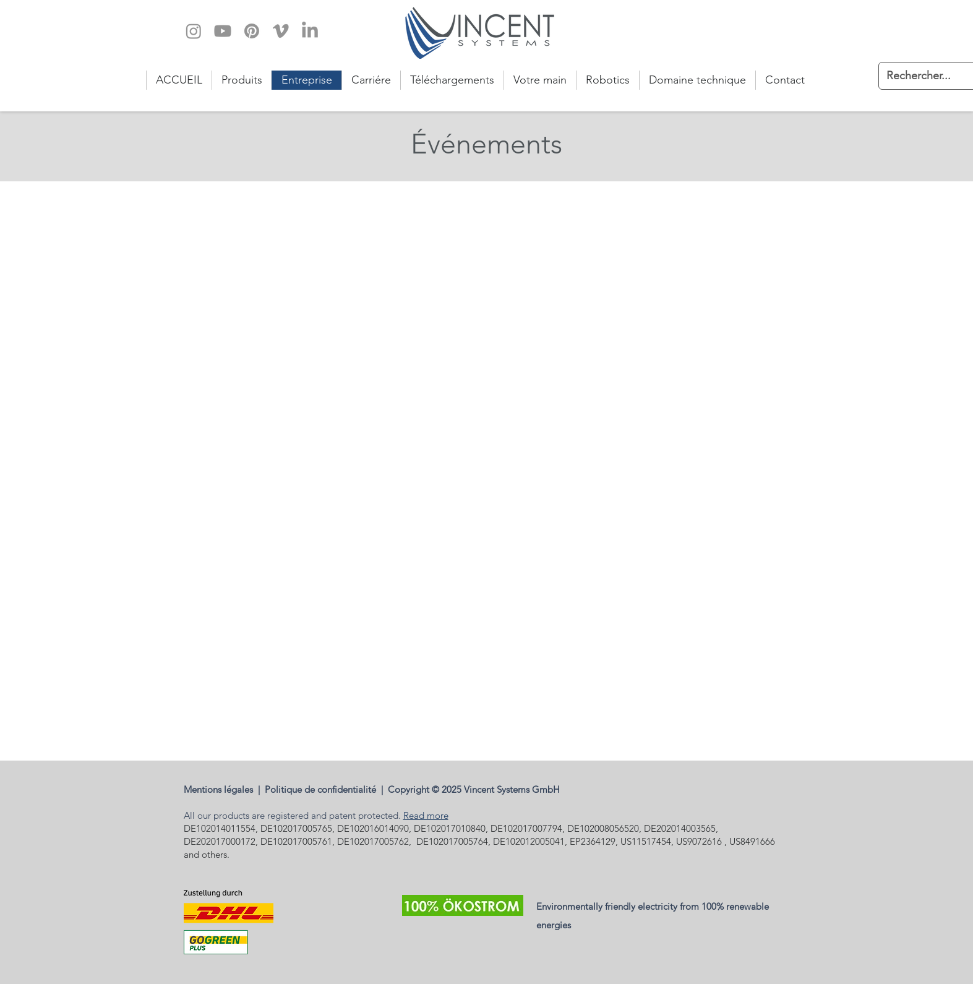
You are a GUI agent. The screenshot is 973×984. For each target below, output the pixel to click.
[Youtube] (223, 31)
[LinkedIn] (310, 31)
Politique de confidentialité (323, 789)
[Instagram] (194, 31)
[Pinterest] (252, 31)
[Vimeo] (281, 31)
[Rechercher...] (921, 76)
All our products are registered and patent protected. (293, 815)
